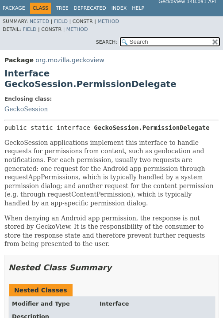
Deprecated (90, 8)
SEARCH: (106, 42)
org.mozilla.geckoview (69, 60)
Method (108, 21)
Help (138, 8)
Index (119, 8)
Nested (39, 21)
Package (14, 8)
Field (61, 21)
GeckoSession (26, 109)
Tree (62, 8)
